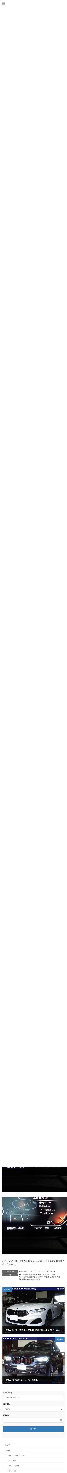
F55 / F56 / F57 (14, 1466)
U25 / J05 (12, 1461)
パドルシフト (50, 1271)
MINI (8, 1450)
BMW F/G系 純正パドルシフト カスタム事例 (38, 1275)
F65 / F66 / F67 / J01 (16, 1455)
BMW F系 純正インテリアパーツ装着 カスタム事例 (41, 1277)
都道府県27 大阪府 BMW (31, 1279)
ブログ (7, 1445)
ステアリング (35, 1271)
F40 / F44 (23, 1271)
